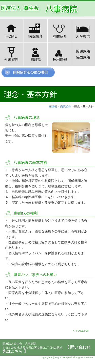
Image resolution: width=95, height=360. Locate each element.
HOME (53, 106)
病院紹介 (65, 106)
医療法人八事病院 (42, 8)
